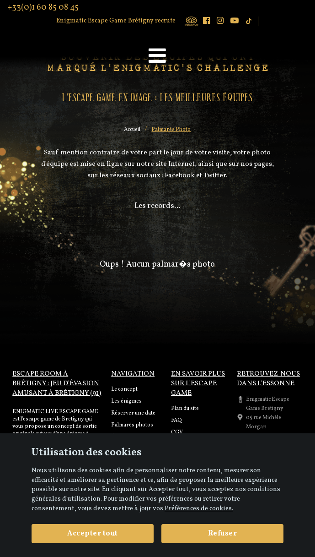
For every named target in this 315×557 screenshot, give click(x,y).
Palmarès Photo (171, 129)
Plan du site (185, 408)
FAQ (176, 420)
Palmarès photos (132, 425)
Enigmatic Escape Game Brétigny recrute (116, 20)
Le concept (124, 389)
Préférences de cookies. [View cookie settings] (199, 508)
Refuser (222, 534)
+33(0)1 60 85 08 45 (43, 8)
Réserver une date (133, 413)
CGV (177, 432)
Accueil (132, 129)
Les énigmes (126, 401)
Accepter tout (92, 534)
